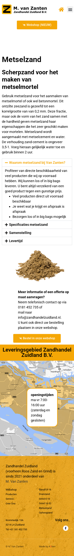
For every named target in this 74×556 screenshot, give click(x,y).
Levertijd (16, 241)
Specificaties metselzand (28, 225)
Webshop (11, 489)
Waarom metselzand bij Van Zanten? (37, 163)
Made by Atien (47, 546)
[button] (70, 9)
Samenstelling (20, 233)
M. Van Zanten (17, 481)
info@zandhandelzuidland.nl (39, 317)
